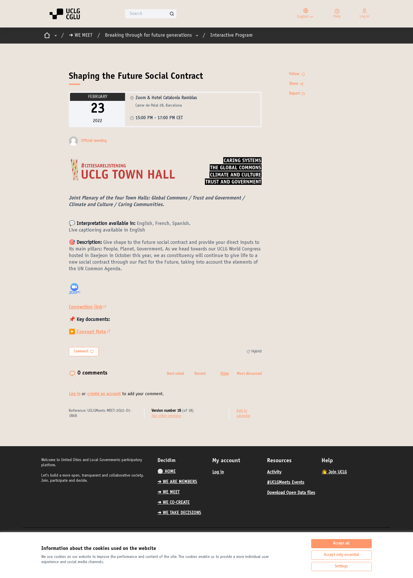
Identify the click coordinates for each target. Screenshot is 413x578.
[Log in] (364, 13)
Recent (200, 374)
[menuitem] (182, 472)
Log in (74, 394)
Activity (274, 472)
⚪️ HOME (166, 471)
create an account (104, 394)
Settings (341, 567)
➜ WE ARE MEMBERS (177, 482)
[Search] (150, 13)
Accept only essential (341, 555)
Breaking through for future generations (148, 35)
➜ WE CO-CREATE (173, 502)
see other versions (166, 416)
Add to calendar (243, 413)
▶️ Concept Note (90, 332)
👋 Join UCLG (334, 472)
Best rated (175, 374)
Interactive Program (231, 35)
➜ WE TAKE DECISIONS (179, 513)
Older (224, 374)
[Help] (337, 13)
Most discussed (249, 374)
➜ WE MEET (80, 35)
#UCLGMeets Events (285, 482)
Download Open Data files (291, 493)
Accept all (341, 544)
